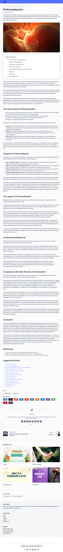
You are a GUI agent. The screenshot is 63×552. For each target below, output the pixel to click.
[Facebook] (5, 399)
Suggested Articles (13, 76)
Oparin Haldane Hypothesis (12, 365)
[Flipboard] (5, 403)
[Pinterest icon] (35, 421)
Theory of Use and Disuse (12, 372)
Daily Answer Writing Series (8, 529)
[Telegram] (42, 399)
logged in (11, 496)
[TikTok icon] (41, 421)
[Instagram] (35, 549)
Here (38, 352)
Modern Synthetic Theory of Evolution (14, 371)
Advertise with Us (6, 521)
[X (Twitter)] (10, 399)
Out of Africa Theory (10, 384)
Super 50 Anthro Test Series (8, 531)
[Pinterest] (16, 399)
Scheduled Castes (7, 484)
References (11, 74)
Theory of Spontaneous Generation (14, 379)
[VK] (32, 399)
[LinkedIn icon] (25, 421)
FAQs (4, 516)
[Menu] (59, 1)
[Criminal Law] (46, 475)
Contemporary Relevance (15, 66)
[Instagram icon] (33, 421)
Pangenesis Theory (10, 386)
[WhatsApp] (53, 399)
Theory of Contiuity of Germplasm (13, 374)
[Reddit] (26, 399)
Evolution (15, 393)
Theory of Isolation (10, 377)
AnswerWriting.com (6, 533)
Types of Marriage (36, 464)
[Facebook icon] (22, 421)
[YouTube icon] (38, 421)
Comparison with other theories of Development (20, 69)
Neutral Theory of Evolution (12, 381)
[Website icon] (28, 421)
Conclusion (11, 71)
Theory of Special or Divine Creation (14, 369)
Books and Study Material (8, 532)
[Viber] (48, 399)
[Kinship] (17, 454)
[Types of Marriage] (46, 454)
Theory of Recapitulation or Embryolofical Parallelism (18, 367)
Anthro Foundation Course (8, 528)
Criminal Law (35, 484)
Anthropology (7, 393)
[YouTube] (27, 549)
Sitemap (4, 520)
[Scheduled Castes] (17, 475)
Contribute (5, 519)
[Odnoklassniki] (37, 399)
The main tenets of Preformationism (17, 59)
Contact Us (5, 517)
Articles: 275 (31, 424)
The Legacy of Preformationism (16, 64)
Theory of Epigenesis (11, 376)
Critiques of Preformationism (16, 62)
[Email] (10, 403)
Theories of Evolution (11, 364)
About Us (4, 515)
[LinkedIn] (21, 399)
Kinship (5, 464)
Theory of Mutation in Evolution (13, 383)
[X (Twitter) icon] (30, 421)
